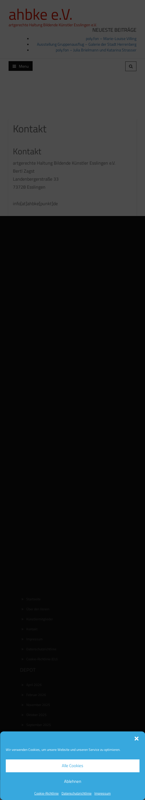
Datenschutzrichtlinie (76, 793)
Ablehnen (72, 781)
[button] (136, 738)
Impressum (102, 793)
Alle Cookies (72, 765)
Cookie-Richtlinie (46, 793)
